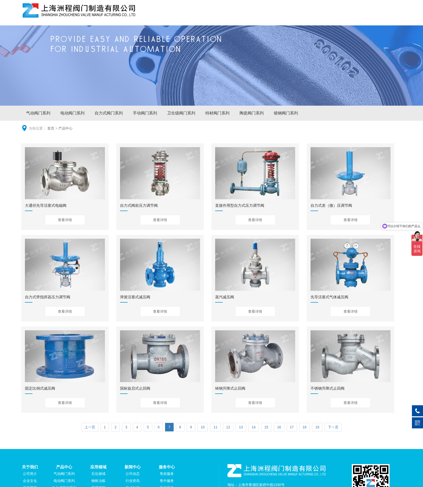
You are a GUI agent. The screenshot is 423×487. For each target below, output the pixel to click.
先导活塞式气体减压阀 (329, 297)
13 (241, 427)
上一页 (90, 427)
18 (304, 427)
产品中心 (270, 16)
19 (317, 427)
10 (203, 427)
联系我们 (386, 16)
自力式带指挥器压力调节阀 (47, 297)
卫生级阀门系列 (181, 113)
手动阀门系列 (145, 113)
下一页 (333, 427)
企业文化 (30, 481)
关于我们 (241, 16)
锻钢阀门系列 (286, 113)
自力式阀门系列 (109, 113)
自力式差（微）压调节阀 (331, 205)
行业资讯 (133, 481)
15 (266, 427)
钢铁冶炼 (98, 481)
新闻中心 (328, 16)
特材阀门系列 (217, 113)
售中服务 (167, 481)
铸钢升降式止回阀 (230, 388)
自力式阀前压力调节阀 (139, 205)
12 (228, 427)
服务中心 (357, 16)
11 (215, 427)
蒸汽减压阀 (224, 297)
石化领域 (98, 474)
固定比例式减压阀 (40, 388)
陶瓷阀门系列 (252, 113)
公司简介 (30, 474)
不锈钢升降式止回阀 (327, 388)
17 (292, 427)
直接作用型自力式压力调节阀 (239, 205)
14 (254, 427)
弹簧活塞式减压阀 (135, 297)
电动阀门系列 (72, 113)
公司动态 (133, 474)
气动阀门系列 (38, 113)
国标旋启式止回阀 (135, 388)
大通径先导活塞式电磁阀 (45, 205)
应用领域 (299, 16)
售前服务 (167, 474)
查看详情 (65, 220)
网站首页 (213, 16)
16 (279, 427)
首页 (50, 128)
